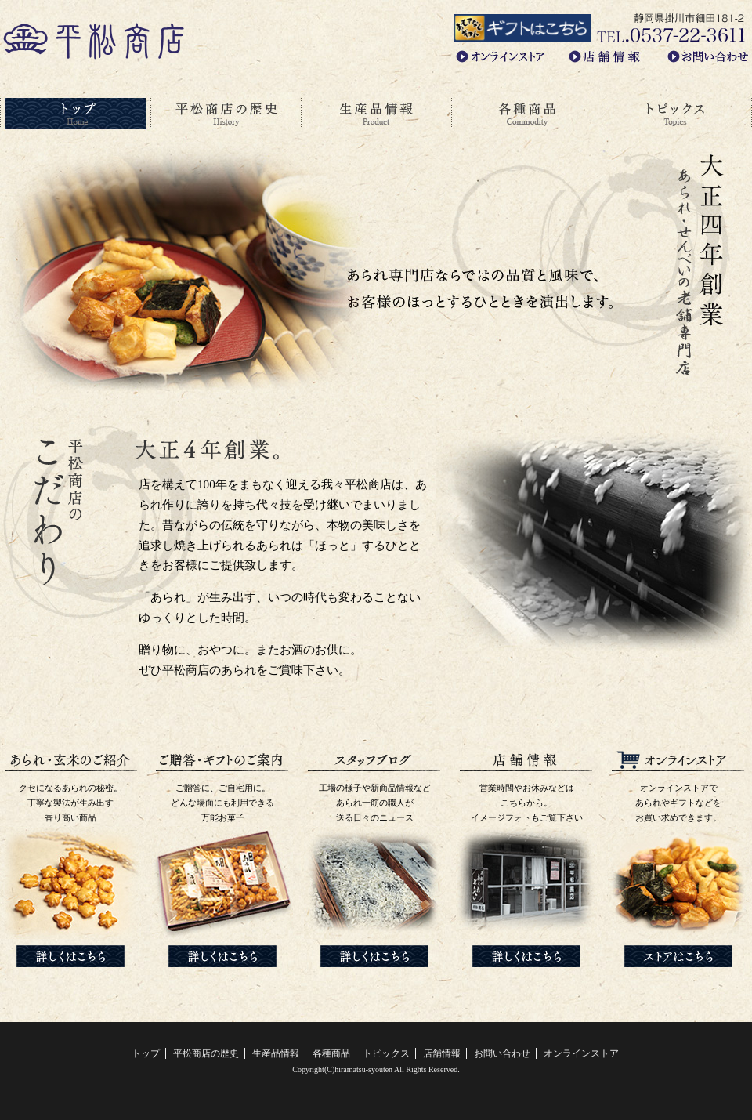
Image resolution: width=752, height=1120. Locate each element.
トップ (75, 114)
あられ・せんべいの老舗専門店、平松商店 (94, 40)
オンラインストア (581, 1053)
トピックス (677, 114)
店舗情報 (442, 1053)
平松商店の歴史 (225, 114)
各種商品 (526, 114)
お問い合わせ (502, 1053)
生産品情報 (376, 114)
